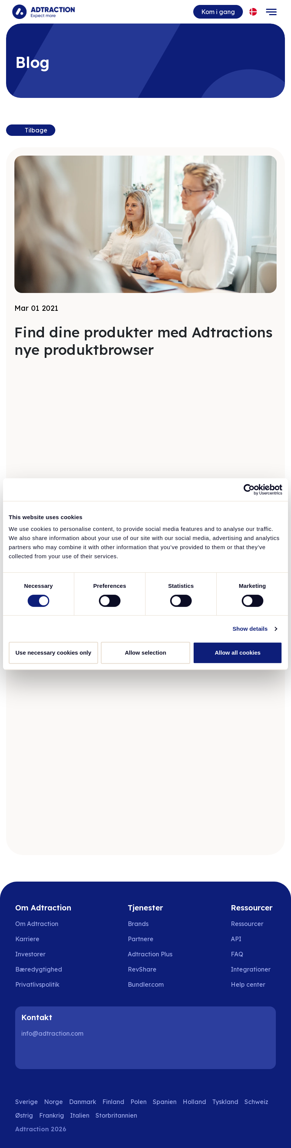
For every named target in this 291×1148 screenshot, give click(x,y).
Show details (250, 628)
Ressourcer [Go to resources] (247, 924)
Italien (79, 1115)
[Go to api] (253, 939)
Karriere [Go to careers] (27, 939)
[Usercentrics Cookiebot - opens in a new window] (249, 489)
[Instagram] (54, 1054)
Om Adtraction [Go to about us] (36, 924)
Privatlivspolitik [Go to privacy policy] (37, 984)
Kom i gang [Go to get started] (218, 12)
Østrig (24, 1115)
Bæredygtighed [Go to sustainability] (38, 969)
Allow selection (145, 652)
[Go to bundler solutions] (151, 984)
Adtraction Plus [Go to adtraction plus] (150, 954)
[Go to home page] (43, 12)
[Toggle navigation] (271, 11)
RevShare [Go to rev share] (142, 969)
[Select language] (253, 12)
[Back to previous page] (30, 130)
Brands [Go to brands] (138, 924)
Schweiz (256, 1101)
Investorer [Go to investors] (30, 954)
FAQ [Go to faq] (237, 954)
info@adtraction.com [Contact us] (52, 1033)
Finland (113, 1101)
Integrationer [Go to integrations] (251, 969)
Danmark (82, 1101)
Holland (194, 1101)
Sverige (26, 1101)
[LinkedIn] (30, 1054)
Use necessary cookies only (53, 652)
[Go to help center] (253, 984)
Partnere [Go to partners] (140, 939)
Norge (53, 1101)
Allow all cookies (238, 652)
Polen (138, 1101)
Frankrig (51, 1115)
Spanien (165, 1101)
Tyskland (225, 1101)
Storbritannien (116, 1115)
